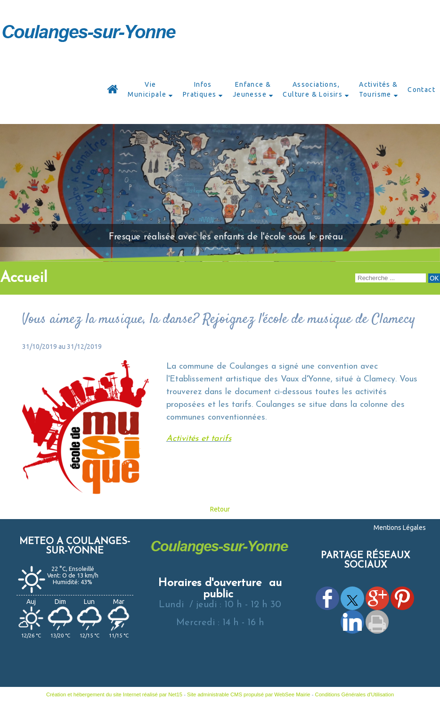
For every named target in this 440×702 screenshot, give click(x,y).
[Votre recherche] (390, 277)
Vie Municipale (147, 89)
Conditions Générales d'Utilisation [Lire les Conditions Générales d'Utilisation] (354, 694)
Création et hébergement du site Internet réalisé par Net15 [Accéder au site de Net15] (114, 694)
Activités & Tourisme (378, 89)
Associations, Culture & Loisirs (312, 89)
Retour (220, 509)
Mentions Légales (400, 527)
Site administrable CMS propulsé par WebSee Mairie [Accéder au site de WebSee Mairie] (248, 694)
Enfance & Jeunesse (252, 89)
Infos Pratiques (200, 89)
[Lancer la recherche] (434, 278)
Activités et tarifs (198, 438)
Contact (421, 89)
